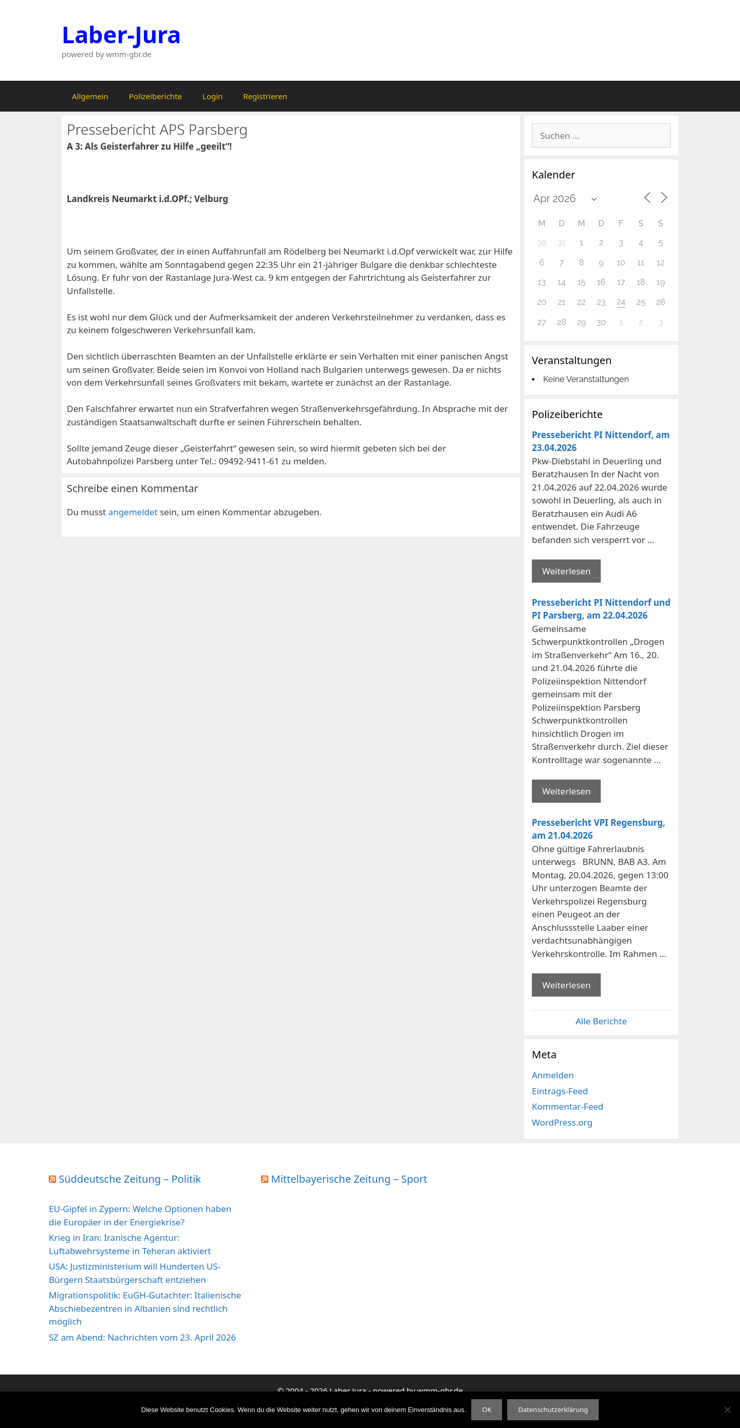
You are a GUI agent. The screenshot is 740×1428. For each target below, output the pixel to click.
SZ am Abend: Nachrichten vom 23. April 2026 (142, 1337)
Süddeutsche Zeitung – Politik (130, 1179)
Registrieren (265, 96)
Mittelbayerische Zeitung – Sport (349, 1179)
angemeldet (133, 512)
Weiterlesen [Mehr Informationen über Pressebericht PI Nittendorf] (566, 571)
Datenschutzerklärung (553, 1409)
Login (212, 96)
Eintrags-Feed (560, 1091)
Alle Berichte (601, 1021)
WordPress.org (562, 1122)
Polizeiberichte (155, 96)
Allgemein (90, 96)
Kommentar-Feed (567, 1106)
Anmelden (553, 1075)
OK (486, 1409)
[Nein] (727, 1409)
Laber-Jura (121, 34)
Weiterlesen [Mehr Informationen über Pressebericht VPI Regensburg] (566, 985)
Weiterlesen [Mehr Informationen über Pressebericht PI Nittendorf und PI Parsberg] (566, 791)
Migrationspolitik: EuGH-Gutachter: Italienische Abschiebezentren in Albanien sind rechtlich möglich (145, 1308)
